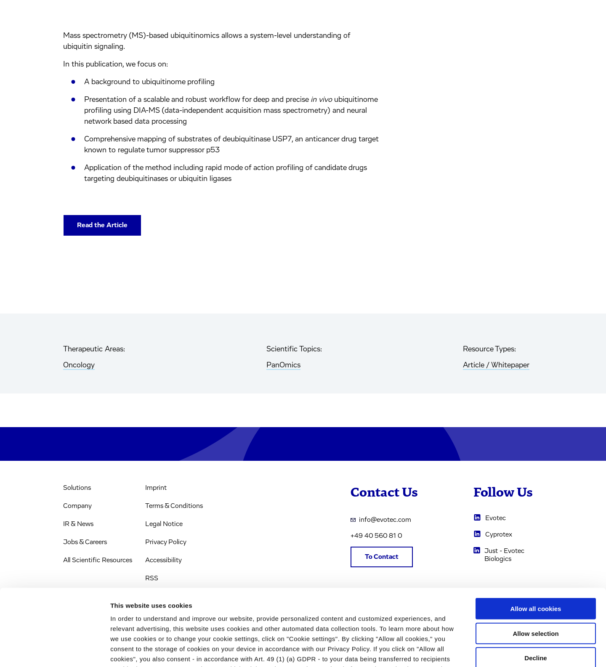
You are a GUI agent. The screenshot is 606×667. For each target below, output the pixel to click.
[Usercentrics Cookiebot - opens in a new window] (54, 650)
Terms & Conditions (174, 505)
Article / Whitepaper (496, 365)
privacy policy (356, 617)
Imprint (156, 487)
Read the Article (102, 225)
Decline (535, 586)
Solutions (77, 487)
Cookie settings (446, 650)
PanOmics (283, 365)
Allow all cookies (535, 537)
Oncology (79, 365)
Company (77, 505)
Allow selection (535, 561)
